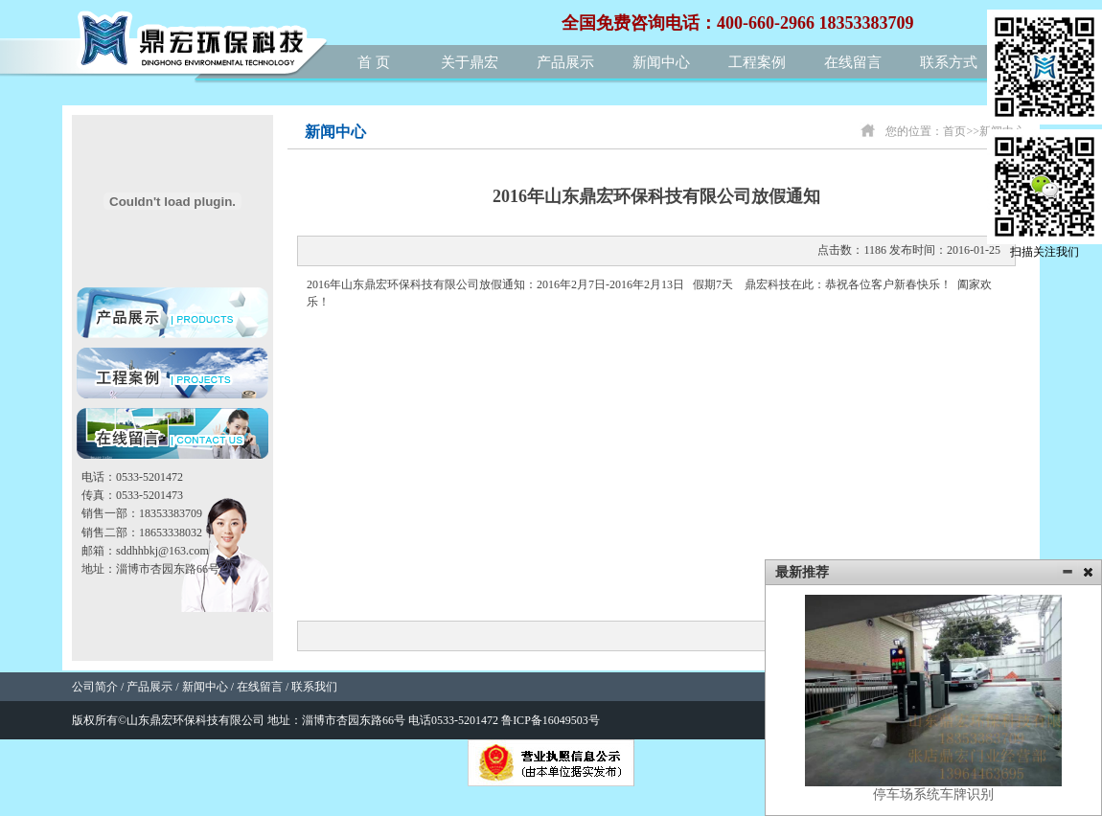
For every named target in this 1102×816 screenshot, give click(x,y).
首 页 (373, 62)
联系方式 (948, 62)
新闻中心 (661, 62)
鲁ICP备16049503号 (550, 720)
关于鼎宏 (469, 62)
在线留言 (853, 62)
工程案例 (757, 62)
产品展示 (565, 62)
